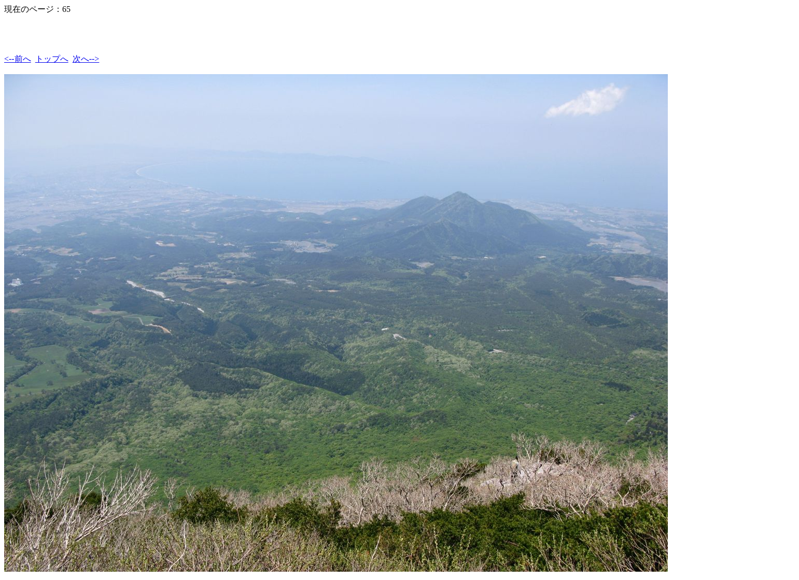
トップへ (51, 58)
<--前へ (17, 58)
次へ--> (86, 58)
